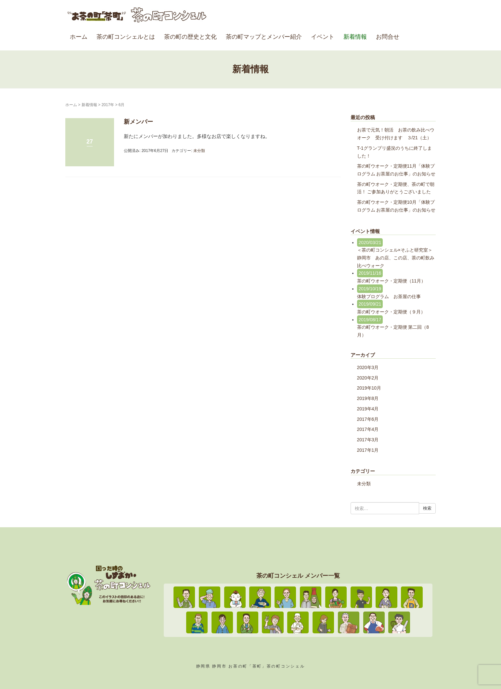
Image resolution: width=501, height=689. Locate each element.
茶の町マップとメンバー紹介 (264, 37)
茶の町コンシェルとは (125, 37)
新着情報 (355, 37)
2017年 (107, 105)
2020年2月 (368, 377)
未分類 (199, 150)
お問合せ (387, 37)
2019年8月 (368, 398)
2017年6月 (368, 419)
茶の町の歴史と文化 (190, 37)
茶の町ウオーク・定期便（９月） (391, 311)
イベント (322, 37)
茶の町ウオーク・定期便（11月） (391, 280)
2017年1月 (368, 450)
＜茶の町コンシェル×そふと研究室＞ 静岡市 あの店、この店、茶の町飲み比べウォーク (397, 257)
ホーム (78, 37)
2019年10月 (369, 388)
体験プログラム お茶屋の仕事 (389, 296)
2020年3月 (368, 367)
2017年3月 (368, 439)
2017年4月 (368, 429)
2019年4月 (368, 408)
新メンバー (138, 121)
